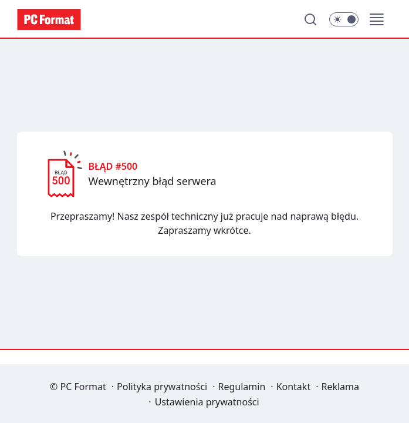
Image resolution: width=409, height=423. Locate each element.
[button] (376, 19)
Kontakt (293, 386)
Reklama (340, 386)
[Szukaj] (310, 19)
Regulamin (242, 386)
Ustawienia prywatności (207, 401)
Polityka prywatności (162, 386)
